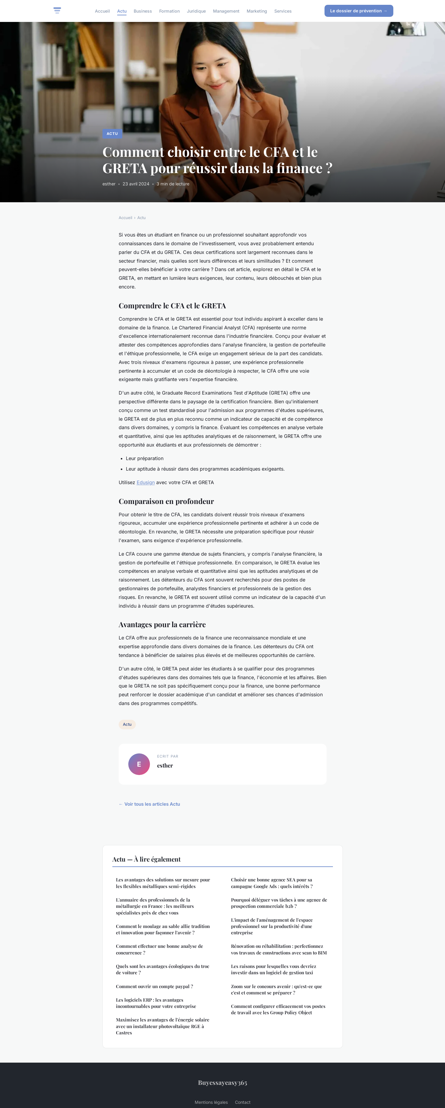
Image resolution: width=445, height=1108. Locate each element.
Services (283, 10)
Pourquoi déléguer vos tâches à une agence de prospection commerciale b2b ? (279, 903)
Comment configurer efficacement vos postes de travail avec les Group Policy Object (278, 1009)
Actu (121, 10)
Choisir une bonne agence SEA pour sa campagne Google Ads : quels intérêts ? (271, 883)
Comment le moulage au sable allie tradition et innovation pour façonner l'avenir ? (163, 929)
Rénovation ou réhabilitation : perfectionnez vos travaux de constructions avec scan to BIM (279, 949)
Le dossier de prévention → (358, 10)
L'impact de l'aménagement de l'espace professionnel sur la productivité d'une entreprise (272, 926)
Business (143, 10)
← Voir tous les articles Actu (149, 804)
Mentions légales (211, 1102)
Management (226, 10)
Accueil (102, 10)
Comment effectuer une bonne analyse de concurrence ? (159, 949)
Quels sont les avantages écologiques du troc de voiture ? (162, 969)
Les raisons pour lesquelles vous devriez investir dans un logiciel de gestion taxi (273, 969)
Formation (169, 10)
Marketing (257, 10)
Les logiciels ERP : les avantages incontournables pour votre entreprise (156, 1003)
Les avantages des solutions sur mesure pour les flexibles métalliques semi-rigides (163, 883)
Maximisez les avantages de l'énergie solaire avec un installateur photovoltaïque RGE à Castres (162, 1026)
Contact (243, 1102)
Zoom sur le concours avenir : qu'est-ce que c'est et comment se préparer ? (276, 989)
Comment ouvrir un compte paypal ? (154, 986)
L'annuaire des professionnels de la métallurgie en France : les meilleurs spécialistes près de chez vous (155, 906)
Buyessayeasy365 (222, 1082)
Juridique (196, 10)
